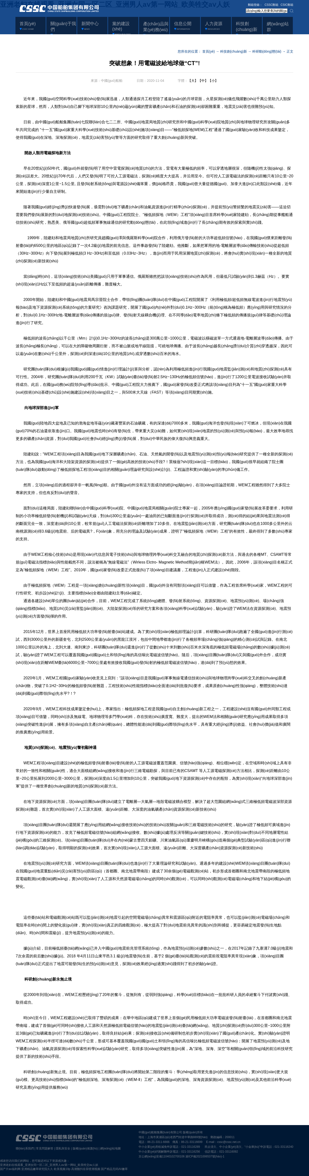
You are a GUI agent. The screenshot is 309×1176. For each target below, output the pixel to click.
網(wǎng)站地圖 (110, 1148)
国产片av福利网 (10, 1169)
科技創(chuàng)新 (233, 51)
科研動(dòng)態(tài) (266, 51)
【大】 (193, 81)
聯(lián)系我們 (25, 1148)
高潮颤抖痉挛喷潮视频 (85, 1169)
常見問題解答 (44, 1148)
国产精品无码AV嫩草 (114, 1169)
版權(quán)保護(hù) (85, 1148)
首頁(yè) (208, 51)
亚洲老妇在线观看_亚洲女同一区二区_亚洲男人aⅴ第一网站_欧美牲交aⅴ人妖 (49, 1165)
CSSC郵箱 (271, 5)
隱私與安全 (63, 1148)
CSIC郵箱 (287, 5)
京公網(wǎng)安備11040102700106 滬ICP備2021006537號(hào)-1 (181, 1156)
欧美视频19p (62, 1169)
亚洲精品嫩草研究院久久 (37, 1169)
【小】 (213, 81)
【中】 (203, 81)
